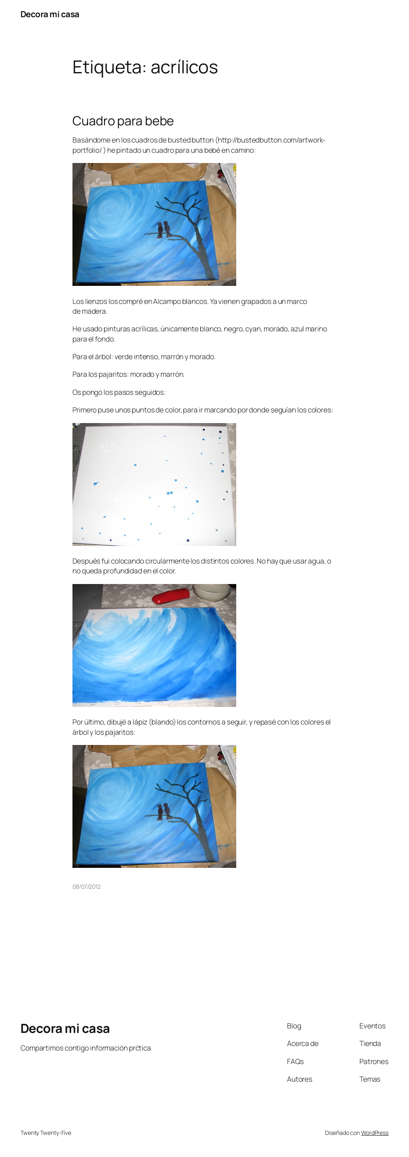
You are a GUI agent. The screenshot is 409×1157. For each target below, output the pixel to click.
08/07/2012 (86, 886)
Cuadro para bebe (123, 120)
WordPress (375, 1133)
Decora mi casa (49, 14)
